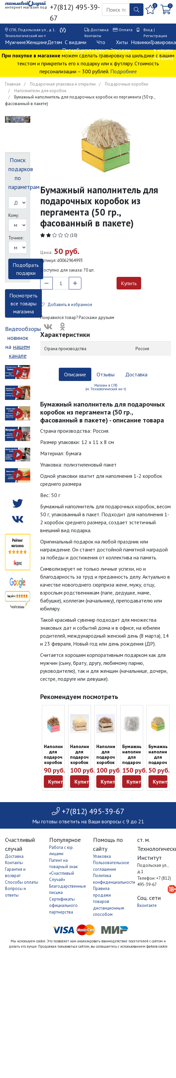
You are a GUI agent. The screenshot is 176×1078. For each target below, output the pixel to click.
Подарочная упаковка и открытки (63, 84)
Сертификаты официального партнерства (63, 905)
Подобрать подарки (26, 269)
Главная (13, 84)
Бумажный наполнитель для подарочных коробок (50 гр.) (136, 759)
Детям (54, 42)
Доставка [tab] (136, 374)
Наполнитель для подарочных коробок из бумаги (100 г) (111, 762)
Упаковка (102, 856)
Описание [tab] (75, 374)
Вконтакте (147, 905)
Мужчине (15, 42)
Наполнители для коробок (40, 91)
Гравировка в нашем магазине (163, 50)
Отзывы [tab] (106, 374)
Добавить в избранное (66, 304)
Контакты (92, 35)
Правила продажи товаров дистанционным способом (108, 901)
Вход (148, 29)
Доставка (99, 29)
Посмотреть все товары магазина (23, 303)
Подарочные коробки (126, 84)
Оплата (125, 29)
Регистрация (155, 35)
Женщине (36, 42)
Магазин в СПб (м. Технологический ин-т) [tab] (105, 387)
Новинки (140, 42)
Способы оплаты (21, 882)
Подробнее (123, 71)
